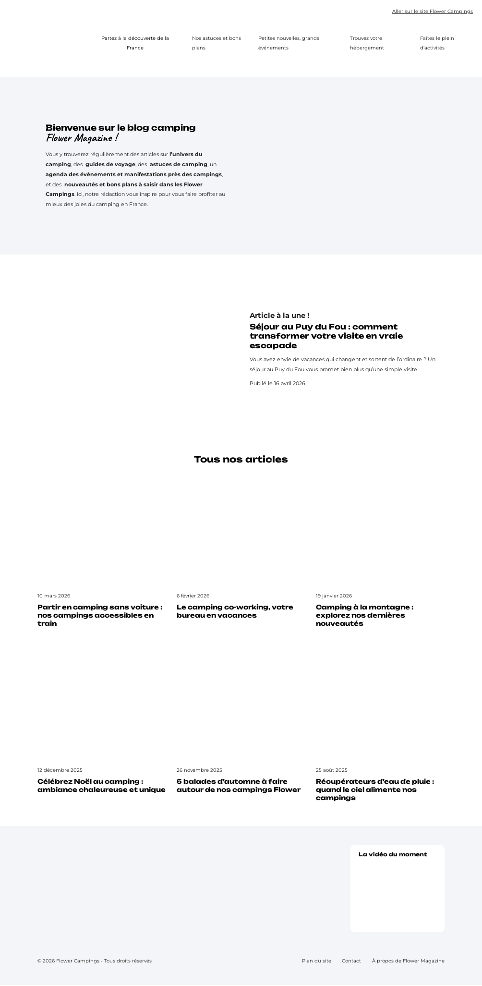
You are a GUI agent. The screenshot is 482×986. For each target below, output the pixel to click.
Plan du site (316, 961)
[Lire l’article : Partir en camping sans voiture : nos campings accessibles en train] (101, 553)
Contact (351, 961)
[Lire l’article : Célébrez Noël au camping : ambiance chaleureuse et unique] (101, 724)
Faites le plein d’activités (437, 43)
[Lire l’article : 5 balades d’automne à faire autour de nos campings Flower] (241, 724)
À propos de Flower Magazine (408, 961)
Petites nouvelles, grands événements (288, 43)
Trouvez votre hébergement (367, 43)
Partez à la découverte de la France (141, 43)
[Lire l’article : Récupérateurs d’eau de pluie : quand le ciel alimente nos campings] (380, 728)
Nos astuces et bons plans (216, 43)
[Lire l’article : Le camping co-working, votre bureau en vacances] (241, 549)
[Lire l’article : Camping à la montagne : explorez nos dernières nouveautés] (380, 553)
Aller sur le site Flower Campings (432, 12)
